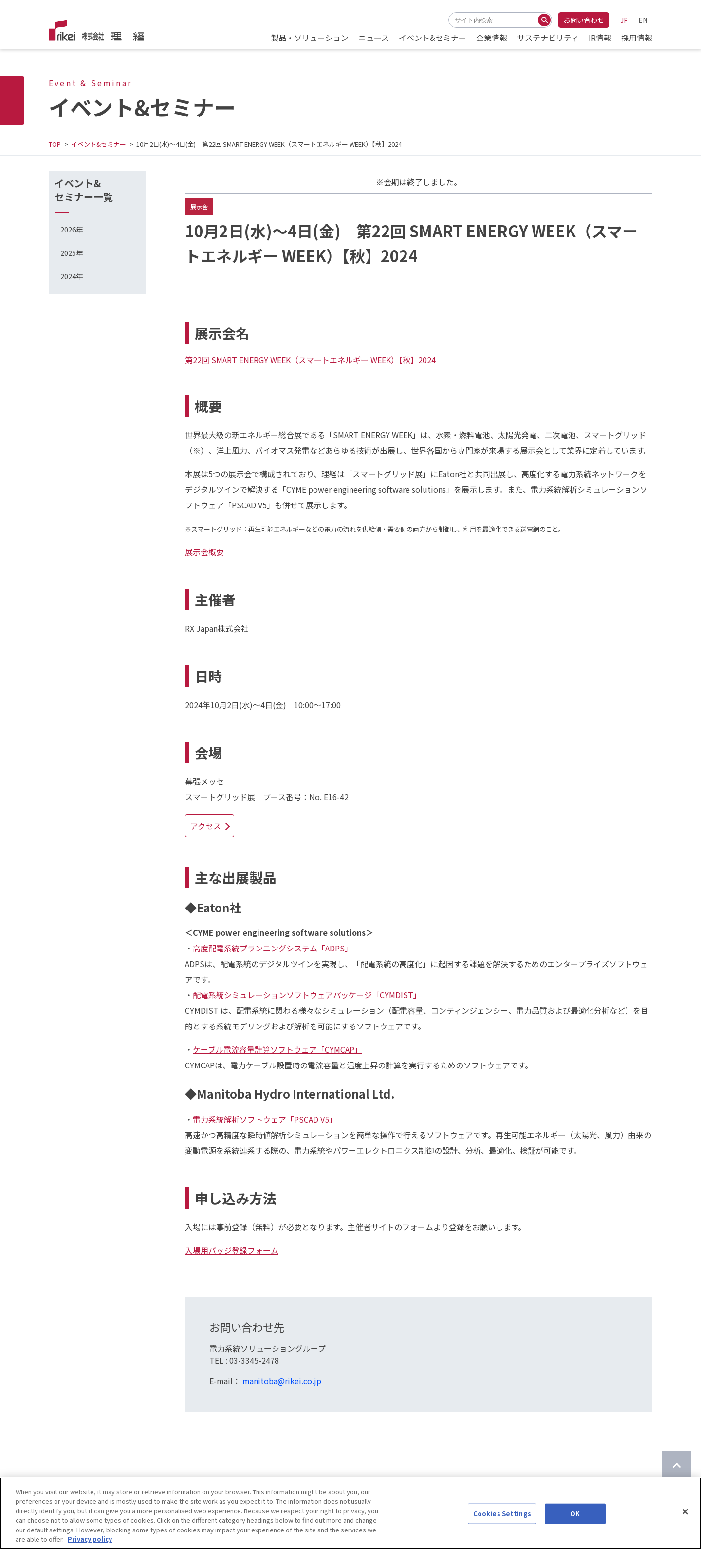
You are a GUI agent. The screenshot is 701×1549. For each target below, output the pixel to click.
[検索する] (544, 20)
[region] (350, 1513)
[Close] (685, 1512)
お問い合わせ (583, 20)
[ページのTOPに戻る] (676, 1465)
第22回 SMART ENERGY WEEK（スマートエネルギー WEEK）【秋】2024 (310, 360)
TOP (55, 144)
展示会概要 (204, 552)
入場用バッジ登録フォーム (231, 1250)
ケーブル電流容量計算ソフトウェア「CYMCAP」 (277, 1049)
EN (642, 20)
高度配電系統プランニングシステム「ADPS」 (272, 948)
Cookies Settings (502, 1513)
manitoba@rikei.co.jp (280, 1381)
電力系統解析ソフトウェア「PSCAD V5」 (265, 1119)
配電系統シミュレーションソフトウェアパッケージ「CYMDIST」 (307, 995)
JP (624, 20)
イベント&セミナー (98, 144)
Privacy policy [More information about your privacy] (90, 1539)
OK (575, 1513)
